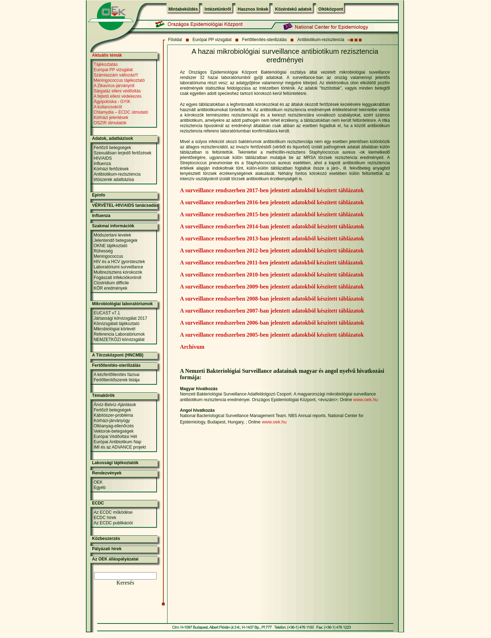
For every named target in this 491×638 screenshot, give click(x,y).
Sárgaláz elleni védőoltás (117, 91)
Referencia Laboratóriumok (119, 334)
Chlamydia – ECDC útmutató (121, 112)
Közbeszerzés (106, 538)
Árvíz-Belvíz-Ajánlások (115, 404)
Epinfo (98, 195)
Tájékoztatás (106, 64)
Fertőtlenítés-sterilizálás (264, 39)
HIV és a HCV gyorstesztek (119, 261)
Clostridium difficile (111, 282)
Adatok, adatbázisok (112, 138)
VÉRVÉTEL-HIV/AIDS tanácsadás (125, 205)
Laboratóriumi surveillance (118, 266)
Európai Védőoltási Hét (115, 436)
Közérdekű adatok (293, 9)
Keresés (125, 583)
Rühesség (103, 251)
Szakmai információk (113, 225)
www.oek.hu (365, 399)
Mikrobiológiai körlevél (114, 328)
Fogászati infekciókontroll (117, 277)
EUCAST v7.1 (107, 313)
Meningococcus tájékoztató (119, 80)
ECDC (98, 503)
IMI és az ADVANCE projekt (120, 447)
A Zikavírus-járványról (114, 85)
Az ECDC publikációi (113, 522)
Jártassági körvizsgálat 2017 (120, 318)
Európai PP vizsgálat (212, 39)
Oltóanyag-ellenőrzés (114, 425)
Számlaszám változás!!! (116, 75)
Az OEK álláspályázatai (115, 559)
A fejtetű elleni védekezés (117, 96)
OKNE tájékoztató (110, 245)
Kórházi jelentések (111, 117)
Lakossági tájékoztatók (115, 462)
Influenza (102, 163)
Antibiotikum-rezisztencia (320, 39)
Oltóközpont (330, 9)
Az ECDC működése (113, 512)
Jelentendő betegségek (116, 240)
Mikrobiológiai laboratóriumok (122, 303)
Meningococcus (108, 256)
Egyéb (100, 487)
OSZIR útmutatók (110, 122)
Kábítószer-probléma (113, 415)
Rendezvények (106, 473)
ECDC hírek (105, 517)
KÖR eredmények (110, 288)
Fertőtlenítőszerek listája (117, 379)
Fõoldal (175, 39)
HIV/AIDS (103, 158)
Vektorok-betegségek (114, 431)
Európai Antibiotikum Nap (117, 441)
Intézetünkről (218, 9)
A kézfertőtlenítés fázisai (116, 374)
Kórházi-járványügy (112, 420)
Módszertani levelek (112, 235)
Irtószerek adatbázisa (114, 179)
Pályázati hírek (106, 548)
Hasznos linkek (253, 9)
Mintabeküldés (183, 9)
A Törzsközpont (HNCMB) (118, 355)
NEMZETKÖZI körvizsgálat (119, 339)
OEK (98, 482)
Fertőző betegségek (112, 147)
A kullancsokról (108, 106)
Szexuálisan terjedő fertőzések (122, 152)
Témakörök (103, 395)
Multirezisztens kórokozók (118, 272)
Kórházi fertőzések (111, 168)
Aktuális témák (107, 55)
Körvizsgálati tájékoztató (116, 323)
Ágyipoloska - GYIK (112, 101)
